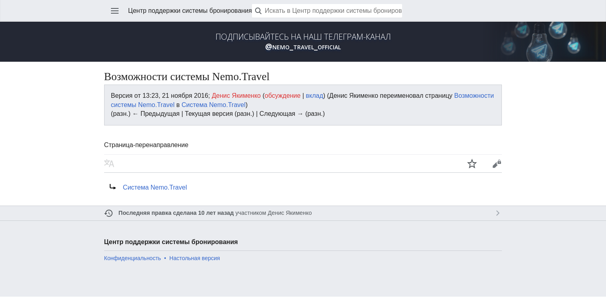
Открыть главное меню (115, 11)
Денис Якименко (290, 213)
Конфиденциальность (132, 258)
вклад (314, 95)
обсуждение (283, 95)
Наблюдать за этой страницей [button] (472, 163)
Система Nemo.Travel (213, 104)
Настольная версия (194, 258)
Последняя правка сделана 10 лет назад (176, 213)
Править (496, 163)
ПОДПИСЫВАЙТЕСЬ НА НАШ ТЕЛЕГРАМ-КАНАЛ (303, 41)
